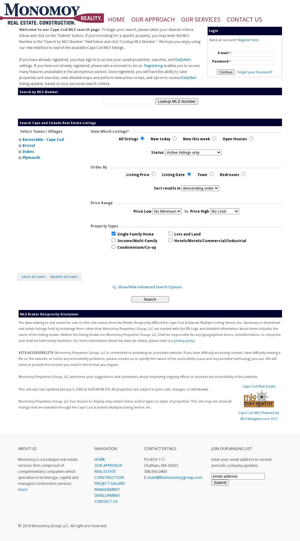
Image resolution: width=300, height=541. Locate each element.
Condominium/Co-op (134, 247)
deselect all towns (64, 277)
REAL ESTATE (105, 471)
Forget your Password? (255, 72)
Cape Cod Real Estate (258, 386)
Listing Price (141, 175)
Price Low (143, 211)
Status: (157, 152)
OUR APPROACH (153, 19)
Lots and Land (185, 234)
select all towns (34, 277)
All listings (131, 139)
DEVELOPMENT (107, 495)
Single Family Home (133, 234)
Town (205, 175)
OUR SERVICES (200, 19)
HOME (116, 19)
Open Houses (238, 139)
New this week (199, 139)
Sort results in (167, 188)
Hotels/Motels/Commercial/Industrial (207, 241)
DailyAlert (183, 60)
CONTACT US (244, 19)
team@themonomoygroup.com (175, 477)
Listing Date (176, 175)
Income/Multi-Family (134, 241)
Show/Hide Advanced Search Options (150, 287)
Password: (220, 61)
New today (164, 139)
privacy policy (184, 341)
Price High (199, 211)
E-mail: (223, 53)
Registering (153, 66)
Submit (220, 482)
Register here (248, 40)
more (22, 489)
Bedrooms (232, 175)
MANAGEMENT (107, 489)
